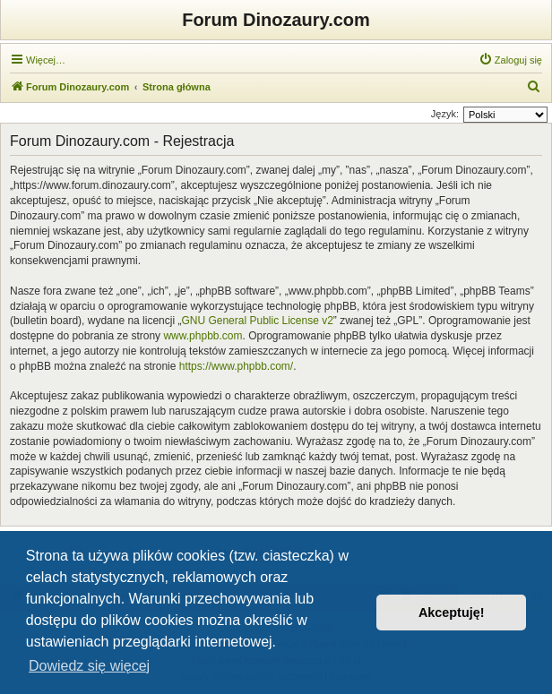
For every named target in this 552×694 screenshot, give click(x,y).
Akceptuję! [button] (451, 612)
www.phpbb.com (202, 336)
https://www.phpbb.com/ (236, 366)
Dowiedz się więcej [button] (89, 665)
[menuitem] (510, 60)
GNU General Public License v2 (256, 320)
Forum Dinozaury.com (276, 20)
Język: (445, 113)
